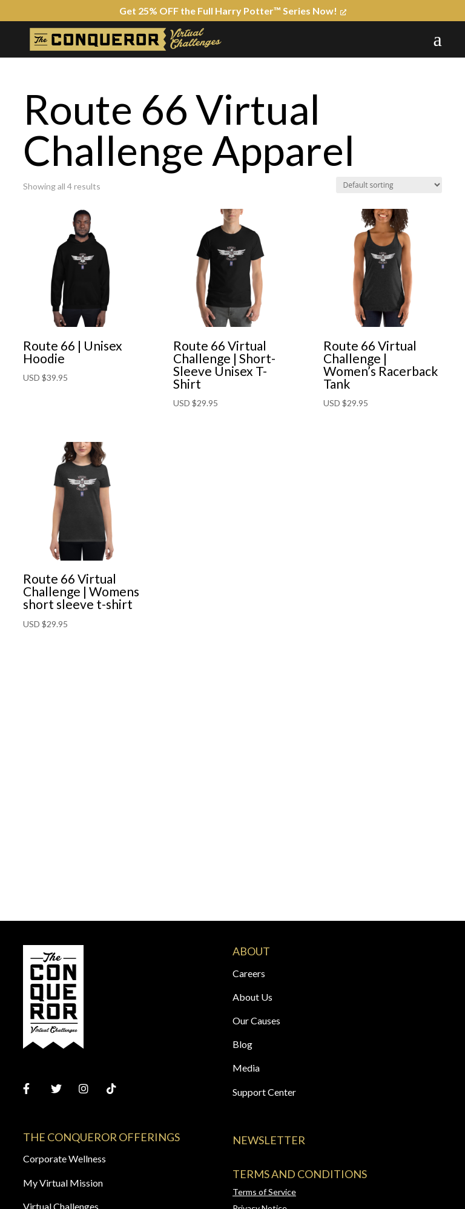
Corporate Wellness (64, 1158)
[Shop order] (389, 185)
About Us (252, 997)
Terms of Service (264, 1192)
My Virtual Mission (63, 1182)
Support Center (264, 1092)
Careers (248, 973)
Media (246, 1067)
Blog (242, 1044)
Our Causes (256, 1020)
